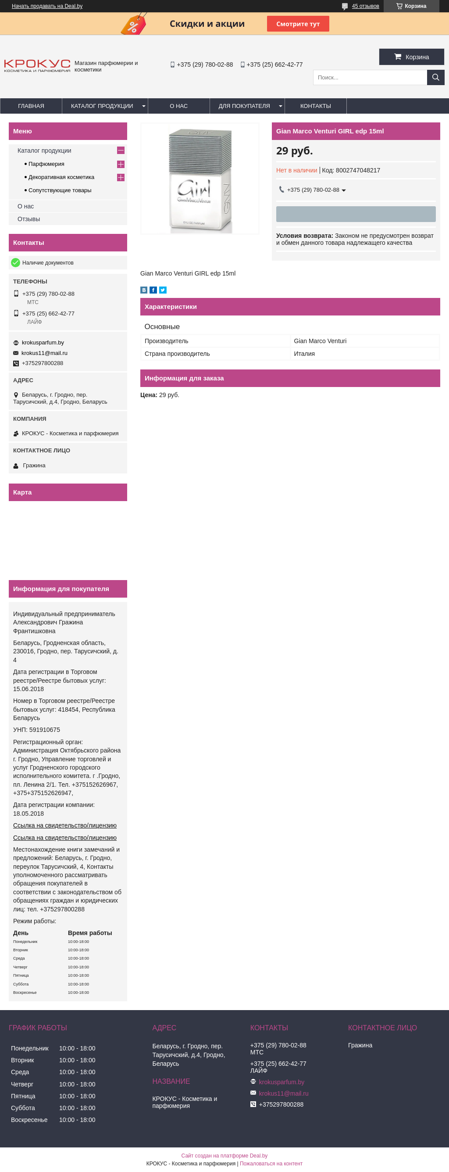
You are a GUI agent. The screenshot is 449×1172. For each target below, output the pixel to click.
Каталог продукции (102, 106)
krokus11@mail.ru (44, 353)
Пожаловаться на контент (271, 1164)
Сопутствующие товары (60, 190)
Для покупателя (244, 106)
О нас (179, 106)
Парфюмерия (46, 164)
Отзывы (29, 218)
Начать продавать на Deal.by (47, 6)
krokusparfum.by (43, 342)
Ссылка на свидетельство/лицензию (65, 825)
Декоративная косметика (61, 177)
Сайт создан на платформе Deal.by (225, 1156)
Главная (31, 106)
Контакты (315, 106)
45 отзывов (365, 6)
